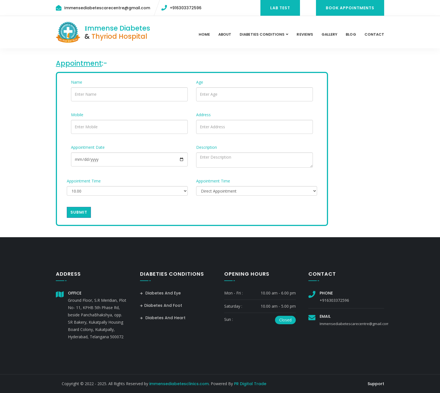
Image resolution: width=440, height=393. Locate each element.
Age (199, 82)
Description (206, 147)
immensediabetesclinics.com (179, 384)
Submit (78, 212)
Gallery (329, 34)
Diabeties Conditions (262, 34)
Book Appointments (350, 8)
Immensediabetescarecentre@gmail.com (107, 8)
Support (376, 384)
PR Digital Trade (250, 384)
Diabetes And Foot (161, 305)
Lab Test (280, 8)
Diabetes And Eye (160, 293)
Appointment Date (88, 147)
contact (374, 34)
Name (76, 82)
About (224, 34)
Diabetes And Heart (162, 318)
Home (204, 34)
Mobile (77, 114)
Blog (351, 34)
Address (203, 114)
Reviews (305, 34)
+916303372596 (185, 8)
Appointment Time (84, 181)
